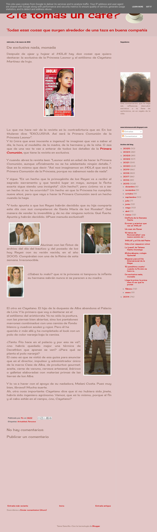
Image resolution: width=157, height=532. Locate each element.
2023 (127, 155)
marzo (128, 215)
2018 (126, 173)
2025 (127, 148)
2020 (127, 166)
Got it (149, 7)
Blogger (96, 526)
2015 (126, 183)
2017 (126, 176)
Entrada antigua (103, 506)
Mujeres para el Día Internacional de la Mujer (135, 261)
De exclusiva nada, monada (134, 275)
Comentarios (129, 136)
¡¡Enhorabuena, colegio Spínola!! (136, 254)
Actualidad (22, 421)
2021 (126, 162)
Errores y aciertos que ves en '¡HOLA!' (136, 224)
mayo (128, 207)
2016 (126, 180)
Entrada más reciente (17, 506)
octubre (129, 194)
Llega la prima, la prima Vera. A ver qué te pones (136, 282)
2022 (127, 159)
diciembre (130, 186)
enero (128, 292)
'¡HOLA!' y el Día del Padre (137, 240)
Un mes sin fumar (133, 229)
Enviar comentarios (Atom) (33, 510)
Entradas (127, 131)
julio (127, 201)
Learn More (137, 7)
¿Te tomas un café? (64, 14)
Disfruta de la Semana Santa (136, 219)
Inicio (61, 506)
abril (127, 211)
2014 (126, 297)
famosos (32, 421)
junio (128, 204)
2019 (126, 169)
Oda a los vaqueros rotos (137, 244)
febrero (129, 289)
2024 (127, 152)
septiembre (131, 197)
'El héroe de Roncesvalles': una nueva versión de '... (135, 235)
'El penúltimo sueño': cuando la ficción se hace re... (136, 268)
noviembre (130, 190)
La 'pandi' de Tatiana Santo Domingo (134, 248)
